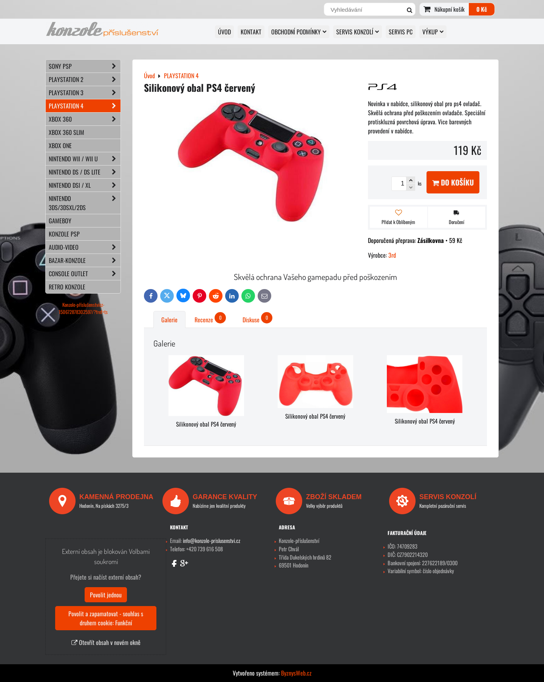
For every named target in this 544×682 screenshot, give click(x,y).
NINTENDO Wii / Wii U (85, 158)
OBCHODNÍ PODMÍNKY (298, 31)
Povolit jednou (106, 594)
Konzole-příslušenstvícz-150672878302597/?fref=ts (83, 308)
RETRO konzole (67, 286)
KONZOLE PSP (64, 233)
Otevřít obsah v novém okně (106, 642)
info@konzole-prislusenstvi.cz (211, 540)
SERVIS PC (401, 31)
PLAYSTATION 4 (85, 105)
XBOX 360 (85, 119)
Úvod (224, 31)
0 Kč (481, 9)
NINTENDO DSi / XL (85, 185)
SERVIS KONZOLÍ (357, 31)
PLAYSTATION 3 (85, 92)
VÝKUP (433, 31)
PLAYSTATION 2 (85, 79)
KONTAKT (251, 31)
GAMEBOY (60, 220)
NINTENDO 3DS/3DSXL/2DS (85, 203)
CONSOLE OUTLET (85, 273)
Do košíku (453, 182)
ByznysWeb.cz (296, 672)
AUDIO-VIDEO (85, 247)
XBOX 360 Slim (66, 132)
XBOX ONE (60, 145)
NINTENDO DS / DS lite (85, 171)
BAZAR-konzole (85, 260)
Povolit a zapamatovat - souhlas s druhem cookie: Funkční (105, 618)
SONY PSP (85, 66)
